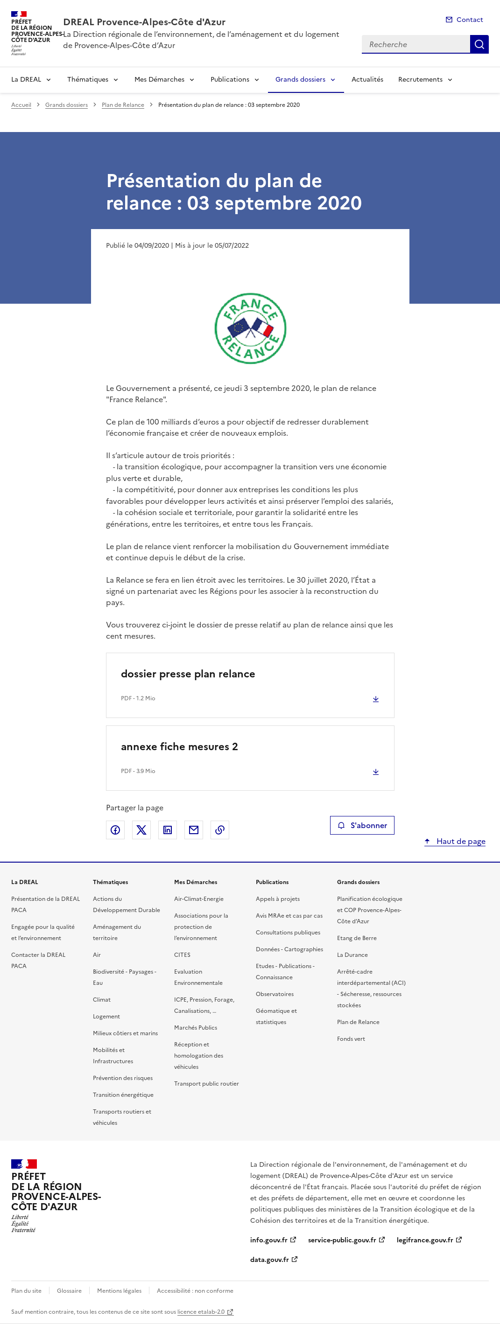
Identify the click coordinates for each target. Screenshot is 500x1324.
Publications (230, 79)
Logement (106, 1016)
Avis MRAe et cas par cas (289, 916)
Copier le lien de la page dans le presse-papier (220, 830)
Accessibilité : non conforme (195, 1291)
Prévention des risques (123, 1078)
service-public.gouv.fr (342, 1240)
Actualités (367, 79)
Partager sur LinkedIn (167, 830)
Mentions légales (119, 1291)
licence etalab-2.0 (201, 1312)
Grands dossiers (300, 79)
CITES (182, 955)
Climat (102, 1000)
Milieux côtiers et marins (125, 1033)
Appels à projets (278, 899)
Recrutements (420, 79)
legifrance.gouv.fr (425, 1240)
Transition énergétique (123, 1095)
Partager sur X (141, 830)
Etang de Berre (357, 938)
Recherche (479, 44)
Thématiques (87, 79)
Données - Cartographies (289, 949)
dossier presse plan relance (188, 674)
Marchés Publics (195, 1028)
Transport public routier (206, 1084)
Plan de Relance (123, 105)
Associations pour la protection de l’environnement (201, 927)
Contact (470, 20)
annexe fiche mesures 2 (179, 746)
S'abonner (362, 825)
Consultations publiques (288, 932)
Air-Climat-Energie (199, 899)
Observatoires (275, 994)
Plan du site (26, 1291)
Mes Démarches (159, 79)
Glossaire (69, 1291)
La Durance (352, 955)
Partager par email (193, 830)
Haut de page (460, 841)
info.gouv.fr (269, 1240)
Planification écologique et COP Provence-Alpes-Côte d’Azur (369, 910)
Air (97, 955)
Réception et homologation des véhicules (198, 1055)
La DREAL (26, 79)
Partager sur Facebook (115, 830)
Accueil (21, 105)
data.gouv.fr (269, 1260)
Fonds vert (351, 1039)
